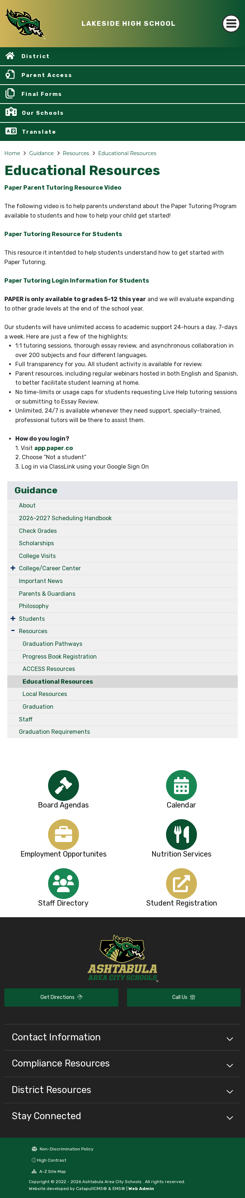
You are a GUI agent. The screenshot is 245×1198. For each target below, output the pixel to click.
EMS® (118, 1188)
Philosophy (34, 606)
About (27, 505)
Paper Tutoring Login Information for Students (76, 280)
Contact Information (56, 1037)
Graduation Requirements (54, 731)
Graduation (38, 706)
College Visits (37, 556)
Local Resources (45, 694)
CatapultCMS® (91, 1188)
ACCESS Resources (49, 668)
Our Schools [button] (43, 113)
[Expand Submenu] (13, 568)
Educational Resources (127, 153)
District (35, 56)
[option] (63, 785)
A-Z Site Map (49, 1171)
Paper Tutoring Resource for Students (63, 234)
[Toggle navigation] (231, 24)
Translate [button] (39, 132)
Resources (76, 153)
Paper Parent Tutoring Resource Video (62, 187)
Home (12, 153)
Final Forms (41, 94)
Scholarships (36, 543)
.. (53, 448)
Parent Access (46, 75)
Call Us (183, 997)
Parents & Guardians (47, 593)
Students (32, 618)
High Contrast (51, 1160)
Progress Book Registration (60, 656)
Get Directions (61, 997)
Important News (41, 581)
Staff (25, 719)
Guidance (41, 153)
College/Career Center (50, 568)
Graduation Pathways (52, 643)
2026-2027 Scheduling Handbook (65, 518)
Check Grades (38, 530)
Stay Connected (46, 1115)
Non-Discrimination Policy (63, 1149)
